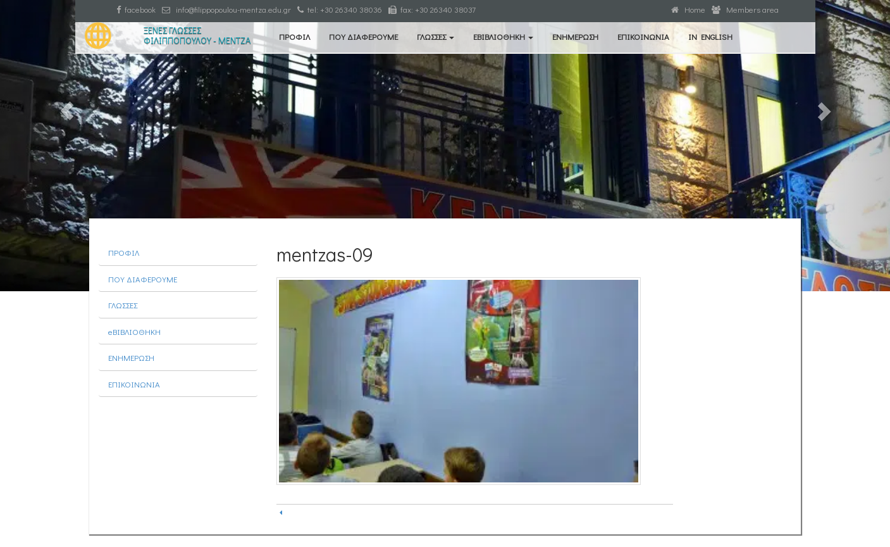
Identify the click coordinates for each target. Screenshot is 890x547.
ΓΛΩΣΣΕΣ (435, 36)
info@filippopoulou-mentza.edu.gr (226, 9)
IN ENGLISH (710, 36)
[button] (66, 145)
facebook (136, 9)
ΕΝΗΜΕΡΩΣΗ (575, 36)
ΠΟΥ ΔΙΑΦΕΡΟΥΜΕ (363, 36)
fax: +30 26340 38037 (432, 9)
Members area (745, 9)
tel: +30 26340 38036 (339, 9)
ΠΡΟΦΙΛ (294, 36)
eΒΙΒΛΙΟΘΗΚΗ (503, 36)
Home (688, 9)
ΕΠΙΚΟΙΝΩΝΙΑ (643, 36)
